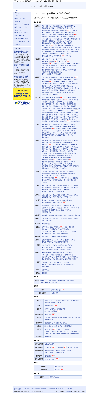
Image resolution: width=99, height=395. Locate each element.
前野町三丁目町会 (55, 92)
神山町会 (69, 200)
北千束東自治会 (72, 128)
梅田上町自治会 (47, 32)
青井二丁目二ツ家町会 (49, 28)
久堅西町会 (45, 266)
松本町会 (72, 119)
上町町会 (54, 245)
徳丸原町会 (54, 90)
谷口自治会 (49, 356)
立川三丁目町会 (47, 218)
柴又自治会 (45, 151)
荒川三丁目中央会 (61, 59)
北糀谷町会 (71, 126)
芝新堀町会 (45, 270)
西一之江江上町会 (54, 108)
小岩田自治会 (69, 102)
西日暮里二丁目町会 (57, 65)
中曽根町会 (45, 49)
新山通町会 (68, 245)
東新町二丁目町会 (59, 86)
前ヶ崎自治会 (62, 317)
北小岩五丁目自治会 (59, 100)
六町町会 (69, 56)
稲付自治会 (70, 171)
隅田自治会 (60, 41)
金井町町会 (47, 81)
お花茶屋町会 (57, 142)
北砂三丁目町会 (57, 187)
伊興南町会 (65, 30)
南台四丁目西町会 (47, 249)
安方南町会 (45, 137)
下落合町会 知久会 (68, 205)
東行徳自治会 (74, 300)
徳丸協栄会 (67, 88)
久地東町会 (61, 347)
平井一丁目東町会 (47, 115)
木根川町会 (64, 149)
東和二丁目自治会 (74, 47)
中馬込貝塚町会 (47, 133)
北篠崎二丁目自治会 (48, 102)
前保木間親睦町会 (72, 51)
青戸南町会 (56, 140)
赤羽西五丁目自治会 (48, 171)
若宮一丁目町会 (56, 302)
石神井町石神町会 (47, 257)
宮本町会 (71, 135)
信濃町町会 (45, 205)
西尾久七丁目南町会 (73, 63)
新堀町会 (44, 108)
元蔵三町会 (56, 233)
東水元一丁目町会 (47, 164)
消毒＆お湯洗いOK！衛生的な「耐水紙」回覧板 (21, 51)
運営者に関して (69, 388)
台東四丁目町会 (47, 231)
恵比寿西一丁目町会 (48, 200)
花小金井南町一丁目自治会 (65, 280)
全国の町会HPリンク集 (21, 38)
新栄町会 (70, 151)
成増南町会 (63, 90)
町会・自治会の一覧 (21, 27)
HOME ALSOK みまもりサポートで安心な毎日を (21, 76)
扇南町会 (44, 36)
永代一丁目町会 (47, 185)
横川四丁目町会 (47, 220)
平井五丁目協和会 (59, 117)
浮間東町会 (71, 173)
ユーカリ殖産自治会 (52, 311)
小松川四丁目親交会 (48, 104)
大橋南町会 (56, 333)
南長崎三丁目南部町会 (61, 242)
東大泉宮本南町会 (70, 259)
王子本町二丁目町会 (50, 178)
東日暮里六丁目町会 (48, 70)
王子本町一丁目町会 (59, 176)
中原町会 (54, 157)
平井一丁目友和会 (59, 115)
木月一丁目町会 (49, 353)
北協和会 (61, 245)
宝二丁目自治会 (56, 300)
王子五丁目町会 (47, 176)
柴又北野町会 (54, 151)
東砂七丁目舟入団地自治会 (61, 189)
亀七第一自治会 (47, 187)
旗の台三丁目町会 (72, 195)
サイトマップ (81, 3)
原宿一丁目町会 (59, 202)
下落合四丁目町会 (55, 205)
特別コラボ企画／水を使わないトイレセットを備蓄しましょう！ (21, 66)
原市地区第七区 (58, 290)
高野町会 (66, 39)
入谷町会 (74, 30)
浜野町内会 (49, 314)
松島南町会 (64, 119)
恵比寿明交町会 (60, 200)
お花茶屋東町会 (67, 142)
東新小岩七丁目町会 (48, 162)
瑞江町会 (44, 121)
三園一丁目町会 (47, 94)
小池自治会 (45, 131)
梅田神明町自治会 (58, 32)
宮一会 (69, 249)
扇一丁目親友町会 (58, 34)
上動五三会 (52, 262)
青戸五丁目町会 (47, 140)
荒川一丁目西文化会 (48, 59)
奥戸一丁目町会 (73, 140)
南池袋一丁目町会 (47, 242)
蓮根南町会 (45, 92)
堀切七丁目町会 (74, 166)
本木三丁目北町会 (47, 56)
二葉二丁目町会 (47, 197)
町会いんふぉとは (20, 18)
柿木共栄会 (58, 215)
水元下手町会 (54, 168)
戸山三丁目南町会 (56, 208)
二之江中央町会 (59, 110)
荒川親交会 (64, 61)
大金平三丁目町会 (50, 331)
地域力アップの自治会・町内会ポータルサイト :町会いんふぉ (22, 5)
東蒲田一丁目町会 (58, 133)
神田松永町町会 (62, 236)
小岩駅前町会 (59, 102)
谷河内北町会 (75, 121)
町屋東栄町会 (46, 72)
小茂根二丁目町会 (58, 83)
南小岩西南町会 (53, 121)
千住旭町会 (68, 41)
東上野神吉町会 (47, 233)
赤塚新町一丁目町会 (57, 77)
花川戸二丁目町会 (70, 231)
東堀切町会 (58, 162)
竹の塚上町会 (68, 45)
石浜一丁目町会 (56, 227)
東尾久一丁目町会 (70, 65)
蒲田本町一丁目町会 (60, 126)
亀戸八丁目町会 (73, 185)
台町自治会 (47, 337)
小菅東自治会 (73, 149)
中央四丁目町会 (70, 131)
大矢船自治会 (59, 366)
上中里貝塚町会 (47, 180)
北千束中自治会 (61, 128)
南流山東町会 (48, 319)
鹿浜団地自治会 (75, 39)
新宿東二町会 (46, 208)
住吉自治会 (52, 155)
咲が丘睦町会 (48, 326)
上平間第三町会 (49, 350)
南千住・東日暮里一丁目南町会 (51, 74)
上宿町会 (64, 145)
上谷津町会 (69, 81)
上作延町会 (49, 347)
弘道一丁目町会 (47, 39)
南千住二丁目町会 (56, 72)
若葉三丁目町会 (47, 212)
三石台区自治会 (55, 377)
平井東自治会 (46, 119)
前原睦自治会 (68, 326)
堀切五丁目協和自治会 (61, 166)
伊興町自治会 (46, 30)
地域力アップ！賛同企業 (22, 24)
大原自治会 (54, 293)
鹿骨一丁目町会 (60, 104)
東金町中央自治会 (49, 159)
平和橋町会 (68, 164)
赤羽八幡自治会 (60, 171)
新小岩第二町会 (47, 153)
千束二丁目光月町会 (64, 229)
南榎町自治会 (55, 210)
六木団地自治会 (55, 54)
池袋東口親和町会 (47, 240)
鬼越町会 (47, 300)
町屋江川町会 (72, 70)
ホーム (16, 10)
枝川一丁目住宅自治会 (60, 185)
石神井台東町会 (68, 255)
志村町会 (68, 83)
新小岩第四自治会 (58, 153)
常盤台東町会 (58, 88)
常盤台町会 (70, 86)
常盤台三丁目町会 (47, 88)
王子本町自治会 (64, 178)
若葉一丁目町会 (66, 210)
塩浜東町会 (74, 187)
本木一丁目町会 (66, 54)
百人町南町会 (46, 210)
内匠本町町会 (59, 45)
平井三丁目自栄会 (72, 115)
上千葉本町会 (73, 145)
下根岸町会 (53, 229)
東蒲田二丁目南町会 (48, 135)
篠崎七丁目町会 (47, 106)
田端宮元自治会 (57, 180)
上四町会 (44, 273)
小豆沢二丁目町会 (47, 79)
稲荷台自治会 (58, 79)
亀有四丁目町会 (47, 147)
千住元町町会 (48, 45)
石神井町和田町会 (59, 257)
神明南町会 (52, 41)
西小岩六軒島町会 (66, 108)
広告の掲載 (52, 388)
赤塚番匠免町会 (72, 77)
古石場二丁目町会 (47, 192)
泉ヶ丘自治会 (50, 329)
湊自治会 (47, 302)
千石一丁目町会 (47, 189)
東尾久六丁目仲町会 (61, 67)
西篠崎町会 (76, 108)
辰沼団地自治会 (56, 47)
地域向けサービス (20, 35)
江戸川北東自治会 (70, 97)
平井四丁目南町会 (47, 117)
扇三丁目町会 (71, 34)
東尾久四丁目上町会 (48, 67)
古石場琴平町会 (59, 192)
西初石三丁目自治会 (50, 317)
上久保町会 (68, 252)
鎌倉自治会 (47, 145)
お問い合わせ (19, 44)
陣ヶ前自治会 (74, 333)
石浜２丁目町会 (69, 227)
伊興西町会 (54, 30)
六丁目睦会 (67, 197)
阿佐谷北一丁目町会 (48, 215)
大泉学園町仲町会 (58, 252)
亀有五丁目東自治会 (71, 147)
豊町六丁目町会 (57, 197)
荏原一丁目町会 (47, 195)
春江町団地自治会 (47, 112)
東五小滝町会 (46, 247)
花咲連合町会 (48, 323)
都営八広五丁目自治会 (60, 218)
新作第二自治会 (73, 347)
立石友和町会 (46, 157)
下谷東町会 (45, 229)
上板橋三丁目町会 (59, 81)
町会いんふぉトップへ (20, 388)
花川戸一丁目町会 (58, 231)
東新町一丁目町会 (47, 86)
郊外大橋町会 (65, 333)
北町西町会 (58, 255)
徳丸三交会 (75, 88)
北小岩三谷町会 (74, 100)
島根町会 (44, 41)
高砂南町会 (60, 155)
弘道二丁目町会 (57, 39)
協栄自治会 (56, 149)
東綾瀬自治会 (54, 49)
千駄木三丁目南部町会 (49, 264)
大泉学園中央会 (47, 252)
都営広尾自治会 (47, 202)
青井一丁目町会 (47, 26)
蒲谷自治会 (52, 36)
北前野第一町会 (47, 83)
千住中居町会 (68, 43)
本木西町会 (59, 56)
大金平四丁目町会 (62, 331)
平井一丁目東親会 (59, 112)
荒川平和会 (47, 63)
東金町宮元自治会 (65, 159)
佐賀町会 (66, 187)
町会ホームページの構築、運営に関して (37, 388)
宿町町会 (77, 215)
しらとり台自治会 (51, 359)
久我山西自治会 (68, 215)
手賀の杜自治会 (51, 306)
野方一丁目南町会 (56, 247)
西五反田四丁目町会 (59, 195)
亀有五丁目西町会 (58, 147)
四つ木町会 (63, 168)
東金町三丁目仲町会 (64, 157)
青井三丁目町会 (57, 26)
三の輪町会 (45, 54)
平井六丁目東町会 (72, 117)
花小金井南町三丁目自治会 (48, 282)
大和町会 (55, 94)
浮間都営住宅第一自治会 (59, 173)
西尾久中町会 (46, 65)
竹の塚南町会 (46, 47)
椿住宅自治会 (65, 106)
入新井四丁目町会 (56, 124)
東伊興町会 (63, 49)
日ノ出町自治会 (47, 51)
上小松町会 (57, 145)
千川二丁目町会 (59, 240)
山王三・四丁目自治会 (57, 131)
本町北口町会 (58, 326)
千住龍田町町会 (57, 43)
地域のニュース (19, 30)
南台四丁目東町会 (59, 249)
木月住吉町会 (59, 353)
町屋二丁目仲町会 (61, 70)
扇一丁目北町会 (47, 34)
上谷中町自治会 (62, 36)
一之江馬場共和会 (47, 97)
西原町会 (60, 264)
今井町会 (58, 97)
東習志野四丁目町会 (60, 323)
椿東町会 (73, 106)
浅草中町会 (45, 227)
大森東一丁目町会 (47, 126)
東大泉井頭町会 (47, 259)
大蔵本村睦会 (46, 224)
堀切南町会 (45, 168)
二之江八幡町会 (72, 110)
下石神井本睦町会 (72, 257)
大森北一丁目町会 (69, 124)
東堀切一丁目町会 (69, 162)
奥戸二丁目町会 (47, 142)
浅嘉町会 (44, 262)
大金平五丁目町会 (74, 331)
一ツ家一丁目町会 (73, 49)
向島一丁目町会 (73, 218)
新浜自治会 (65, 300)
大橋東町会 (47, 333)
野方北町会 (67, 247)
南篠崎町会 (65, 121)
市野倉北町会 (46, 124)
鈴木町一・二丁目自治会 (48, 280)
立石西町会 (68, 155)
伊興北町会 (60, 28)
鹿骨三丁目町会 (71, 104)
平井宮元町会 (55, 119)
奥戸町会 (64, 140)
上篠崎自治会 (46, 100)
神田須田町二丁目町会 (49, 236)
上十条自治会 (74, 178)
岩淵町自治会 (46, 173)
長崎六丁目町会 (70, 240)
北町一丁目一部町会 (48, 255)
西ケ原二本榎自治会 (70, 180)
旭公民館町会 (46, 245)
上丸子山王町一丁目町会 (63, 350)
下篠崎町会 (56, 106)
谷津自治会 (45, 182)
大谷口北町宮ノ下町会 (71, 79)
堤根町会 (65, 47)
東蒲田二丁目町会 (70, 133)
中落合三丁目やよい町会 (71, 208)
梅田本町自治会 (70, 32)
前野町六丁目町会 (67, 92)
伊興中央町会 (69, 28)
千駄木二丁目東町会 (63, 262)
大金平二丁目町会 (63, 329)
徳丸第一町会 (46, 90)
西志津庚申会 (61, 309)
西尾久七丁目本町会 (60, 63)
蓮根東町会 (71, 90)
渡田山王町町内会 (50, 344)
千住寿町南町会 (47, 43)
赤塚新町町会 (46, 77)
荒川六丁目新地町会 (50, 61)
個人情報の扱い (60, 388)
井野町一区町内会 (50, 309)
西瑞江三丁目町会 (47, 110)
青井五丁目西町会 (69, 26)
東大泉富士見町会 (58, 259)
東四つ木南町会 (59, 164)
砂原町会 (44, 155)
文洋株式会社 (67, 391)
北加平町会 (71, 36)
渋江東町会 (63, 151)
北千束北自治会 (48, 128)
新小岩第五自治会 (70, 153)
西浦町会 (59, 369)
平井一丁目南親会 (72, 112)
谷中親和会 (64, 233)
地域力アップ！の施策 (21, 33)
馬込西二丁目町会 (61, 135)
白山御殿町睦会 (68, 264)
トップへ (17, 15)
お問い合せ (72, 3)
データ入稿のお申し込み (22, 41)
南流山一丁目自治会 (74, 317)
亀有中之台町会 (47, 149)
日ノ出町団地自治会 (59, 51)
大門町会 (75, 83)
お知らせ (17, 21)
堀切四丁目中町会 (47, 166)
